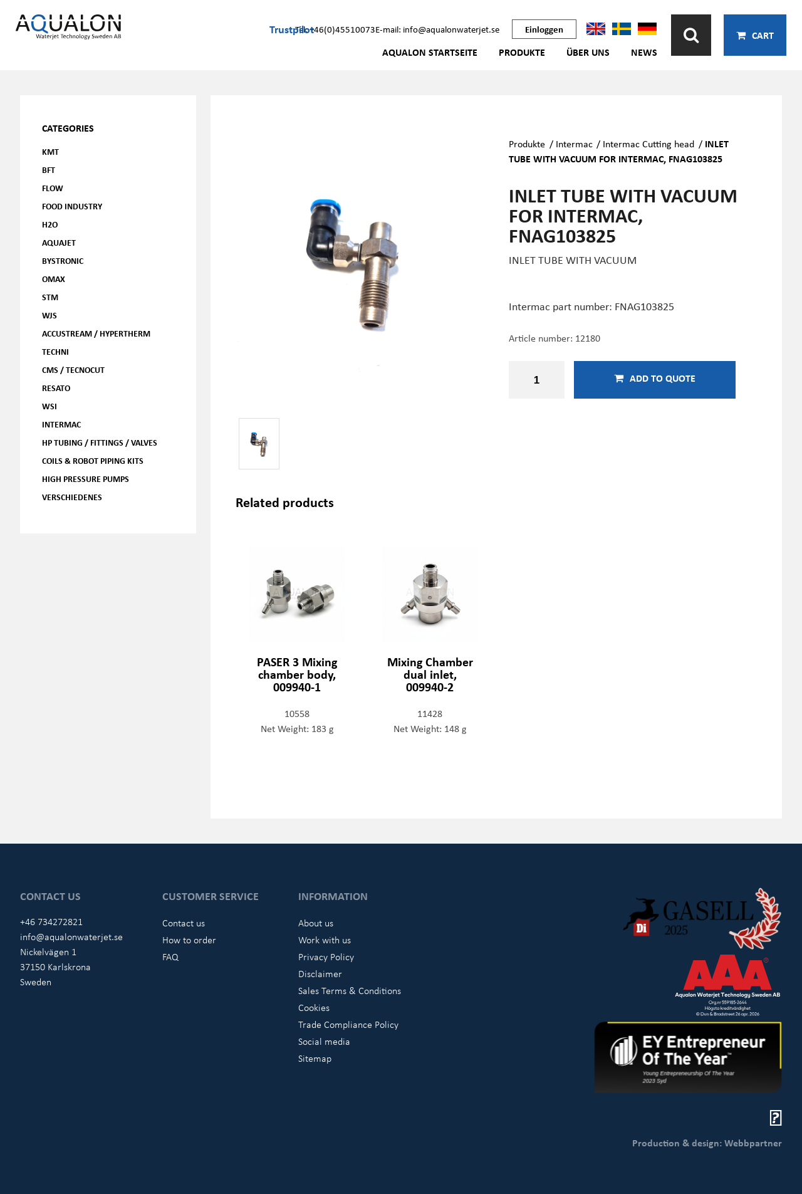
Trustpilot (291, 28)
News (644, 52)
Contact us (183, 923)
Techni (55, 351)
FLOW (52, 188)
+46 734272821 (51, 921)
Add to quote (654, 378)
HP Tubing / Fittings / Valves (99, 442)
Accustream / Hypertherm (96, 333)
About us (315, 923)
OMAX (53, 279)
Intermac (61, 424)
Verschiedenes (72, 497)
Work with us (324, 939)
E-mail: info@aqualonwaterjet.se (437, 29)
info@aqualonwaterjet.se (71, 936)
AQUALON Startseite (429, 52)
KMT (50, 151)
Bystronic (62, 260)
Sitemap (314, 1058)
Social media (324, 1041)
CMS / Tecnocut (73, 369)
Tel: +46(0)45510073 (335, 29)
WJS (49, 315)
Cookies (314, 1007)
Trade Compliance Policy (348, 1024)
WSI (49, 406)
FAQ (170, 956)
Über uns (588, 52)
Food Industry (72, 206)
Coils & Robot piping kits (92, 460)
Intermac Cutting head (648, 143)
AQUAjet (59, 242)
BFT (48, 169)
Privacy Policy (326, 956)
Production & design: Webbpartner (707, 1142)
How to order (189, 939)
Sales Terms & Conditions (349, 990)
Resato (56, 388)
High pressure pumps (85, 478)
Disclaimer (320, 973)
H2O (50, 224)
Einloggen (544, 29)
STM (50, 297)
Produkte (522, 52)
